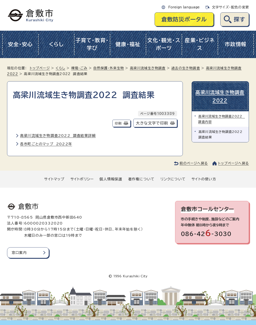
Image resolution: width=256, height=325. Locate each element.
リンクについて (173, 179)
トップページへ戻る (233, 163)
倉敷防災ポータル (184, 19)
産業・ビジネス (200, 44)
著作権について (141, 179)
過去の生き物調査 (185, 68)
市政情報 (236, 44)
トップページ (40, 68)
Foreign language (184, 7)
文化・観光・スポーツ (163, 44)
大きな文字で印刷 (152, 123)
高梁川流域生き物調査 (148, 68)
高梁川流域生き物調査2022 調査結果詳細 (58, 135)
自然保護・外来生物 (108, 68)
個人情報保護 (110, 179)
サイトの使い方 (203, 179)
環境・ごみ (79, 68)
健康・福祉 (128, 44)
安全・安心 (20, 44)
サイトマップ (54, 179)
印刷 (118, 123)
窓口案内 (19, 252)
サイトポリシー (82, 179)
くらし (56, 44)
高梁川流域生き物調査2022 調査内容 (221, 118)
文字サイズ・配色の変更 (230, 7)
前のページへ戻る (193, 163)
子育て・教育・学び (92, 44)
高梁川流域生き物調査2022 (220, 96)
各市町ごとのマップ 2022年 (46, 144)
